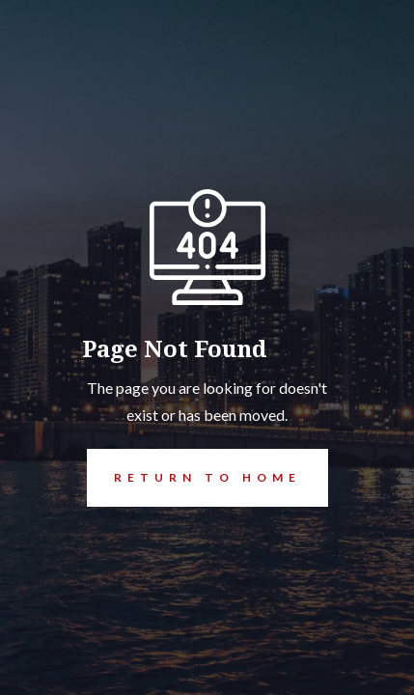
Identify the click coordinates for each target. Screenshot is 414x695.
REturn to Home (194, 478)
